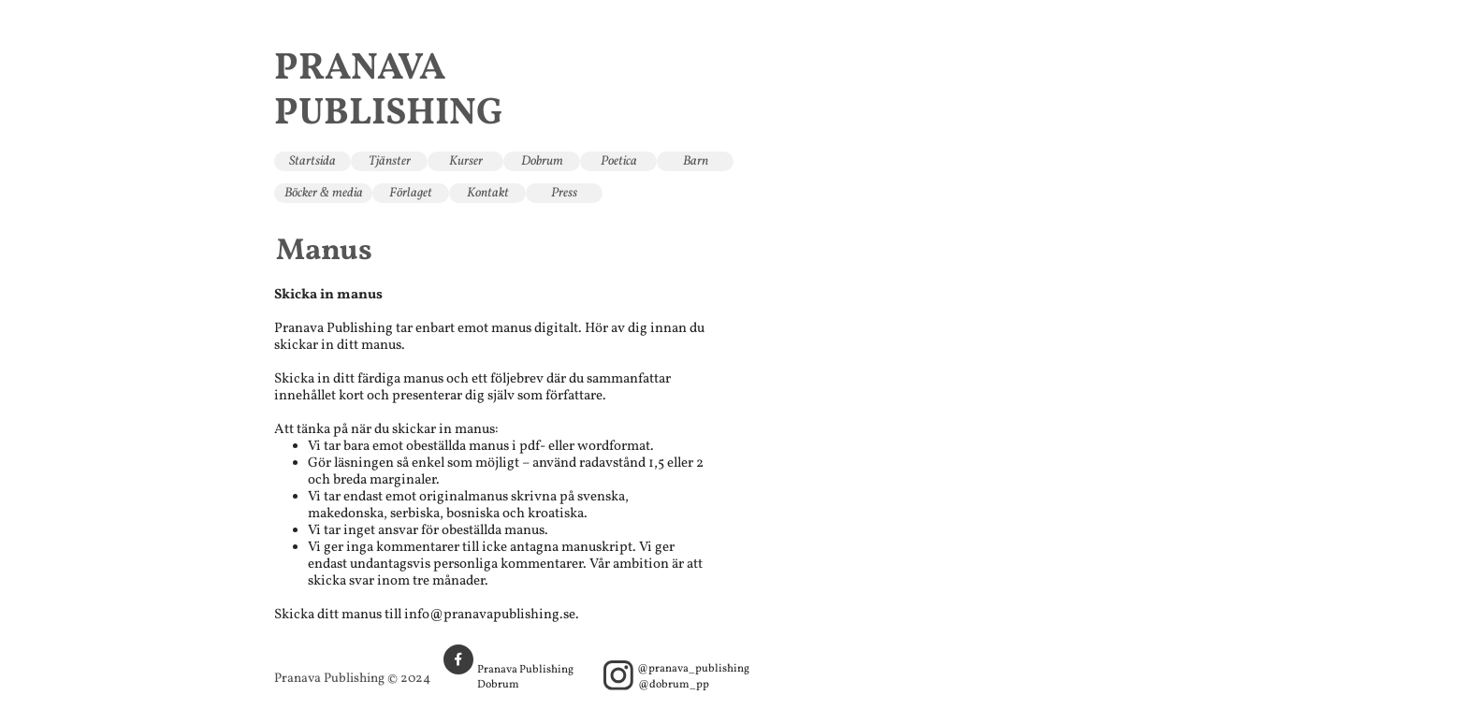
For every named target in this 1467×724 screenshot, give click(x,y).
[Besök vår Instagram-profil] (618, 675)
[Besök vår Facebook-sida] (458, 659)
